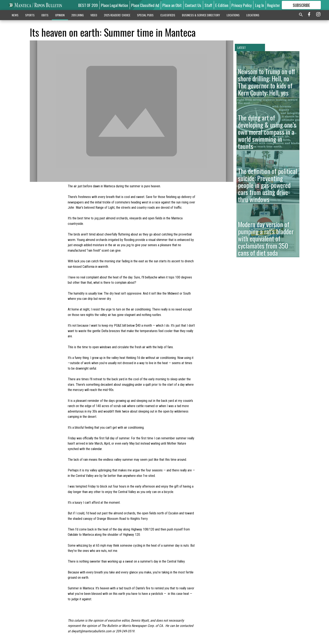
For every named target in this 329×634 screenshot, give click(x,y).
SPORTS (30, 15)
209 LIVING (77, 15)
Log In (259, 5)
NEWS (15, 15)
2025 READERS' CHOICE (117, 15)
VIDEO (93, 15)
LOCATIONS (233, 15)
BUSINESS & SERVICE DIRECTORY (201, 15)
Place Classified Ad (145, 5)
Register (273, 5)
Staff (208, 5)
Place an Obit (172, 5)
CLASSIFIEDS (167, 15)
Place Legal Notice (114, 5)
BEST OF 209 (88, 5)
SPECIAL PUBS (145, 15)
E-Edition (221, 5)
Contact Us (193, 5)
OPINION (60, 15)
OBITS (44, 15)
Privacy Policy (241, 5)
